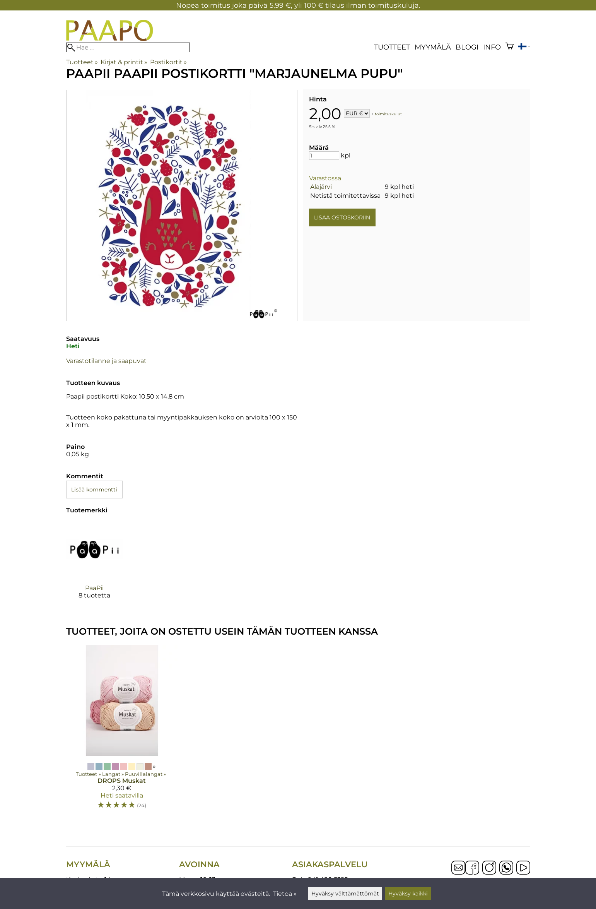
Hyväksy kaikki (408, 893)
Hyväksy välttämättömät (345, 893)
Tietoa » (285, 893)
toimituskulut (388, 113)
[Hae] (128, 47)
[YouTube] (523, 868)
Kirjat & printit (124, 62)
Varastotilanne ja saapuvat (106, 361)
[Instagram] (489, 868)
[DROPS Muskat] (122, 730)
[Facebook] (472, 868)
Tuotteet (392, 47)
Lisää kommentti (94, 489)
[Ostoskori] (509, 47)
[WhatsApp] (506, 868)
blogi (467, 47)
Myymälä (433, 47)
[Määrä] (324, 155)
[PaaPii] (94, 566)
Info (492, 47)
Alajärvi (321, 186)
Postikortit (168, 62)
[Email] (458, 872)
